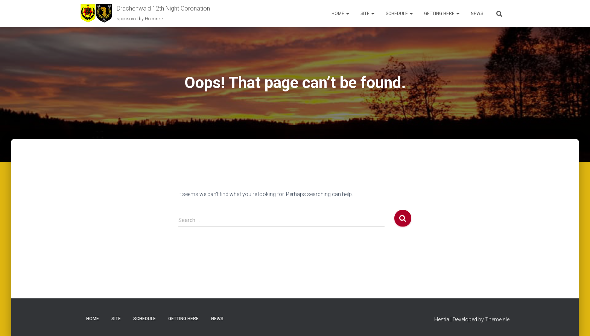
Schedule (399, 13)
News (477, 13)
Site (367, 13)
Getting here (441, 13)
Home (340, 13)
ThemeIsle (497, 319)
